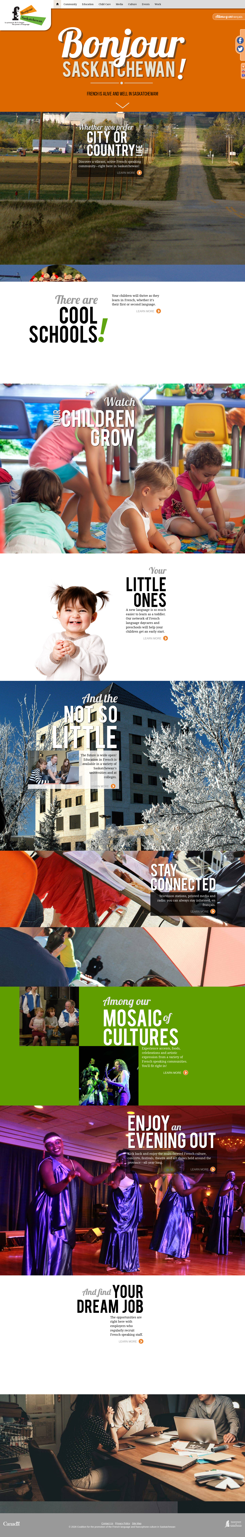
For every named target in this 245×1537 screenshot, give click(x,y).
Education (88, 4)
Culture (132, 4)
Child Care (105, 4)
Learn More (129, 172)
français (228, 16)
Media (119, 4)
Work (158, 4)
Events (146, 4)
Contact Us (107, 1523)
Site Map (136, 1523)
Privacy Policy (122, 1523)
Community (70, 4)
